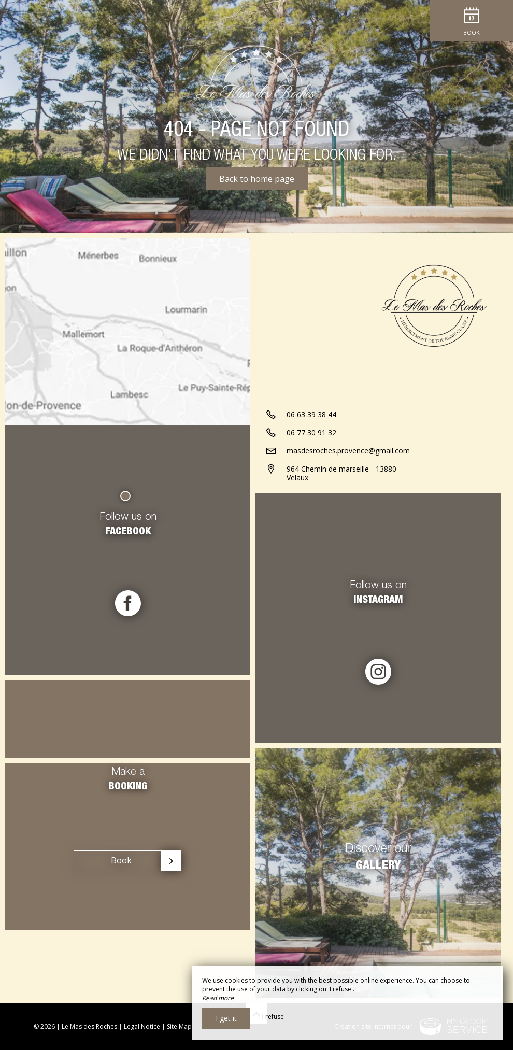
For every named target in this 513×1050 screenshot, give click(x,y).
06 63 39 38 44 (311, 414)
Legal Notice (142, 1026)
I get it (226, 1018)
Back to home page (256, 179)
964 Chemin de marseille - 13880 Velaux (341, 473)
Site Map (179, 1026)
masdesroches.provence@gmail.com (348, 451)
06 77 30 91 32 (311, 432)
